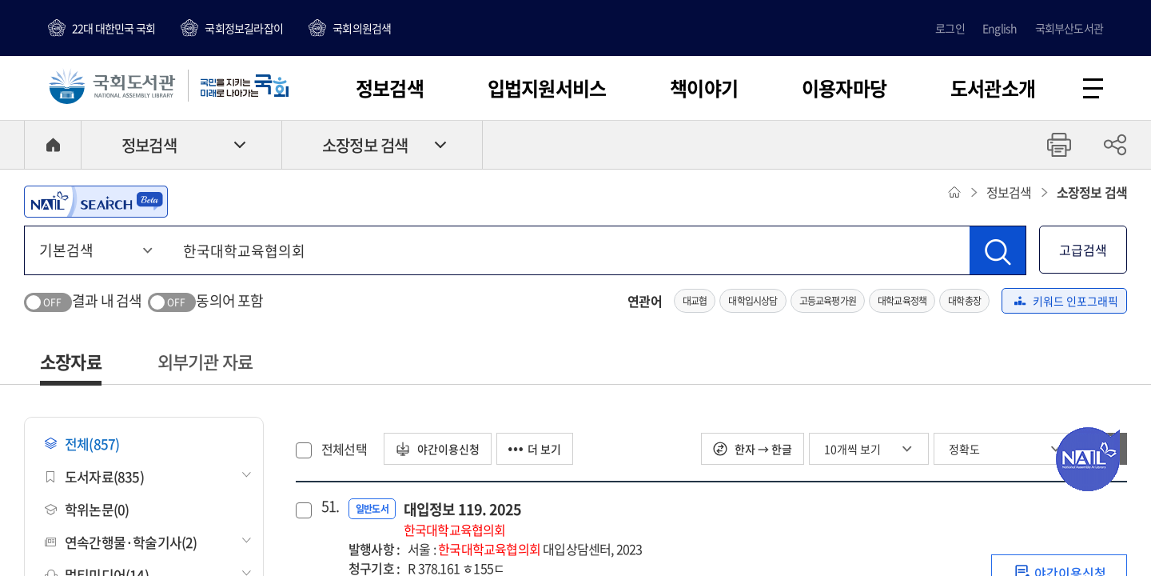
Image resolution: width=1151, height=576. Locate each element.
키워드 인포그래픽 (1066, 301)
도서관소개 (992, 88)
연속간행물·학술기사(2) (121, 542)
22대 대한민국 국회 (113, 28)
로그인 (950, 28)
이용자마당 (844, 88)
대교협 (695, 301)
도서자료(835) (94, 476)
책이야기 (704, 88)
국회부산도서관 (1069, 28)
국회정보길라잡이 (244, 28)
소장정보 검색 (365, 145)
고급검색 (1083, 249)
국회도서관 (112, 86)
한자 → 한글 (752, 449)
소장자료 (71, 361)
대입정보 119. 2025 (463, 518)
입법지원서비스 (547, 88)
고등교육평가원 (827, 301)
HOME (53, 145)
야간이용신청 (438, 449)
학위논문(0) (87, 509)
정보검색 (390, 88)
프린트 (1059, 145)
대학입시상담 (752, 301)
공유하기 (1115, 145)
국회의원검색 (362, 28)
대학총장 (964, 301)
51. (328, 506)
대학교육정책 (902, 301)
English (999, 28)
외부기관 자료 (205, 361)
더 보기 (534, 449)
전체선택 (344, 449)
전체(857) (82, 444)
